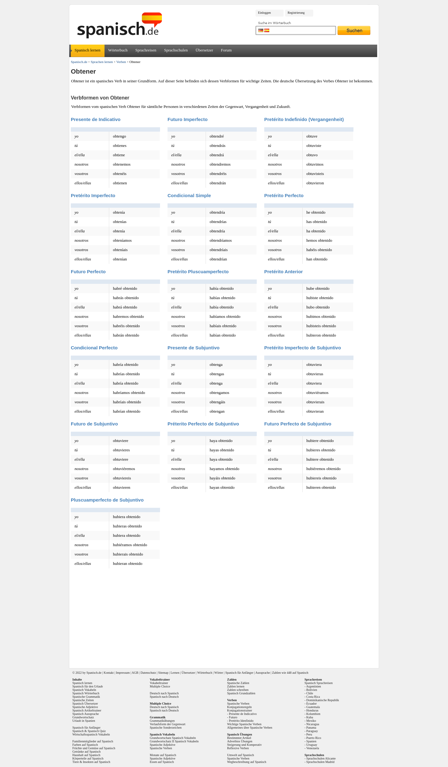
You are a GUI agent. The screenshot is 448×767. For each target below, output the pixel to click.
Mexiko (311, 720)
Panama (311, 727)
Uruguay (311, 744)
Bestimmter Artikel (239, 738)
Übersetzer (204, 50)
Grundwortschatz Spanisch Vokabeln (173, 738)
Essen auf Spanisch (162, 762)
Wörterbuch (118, 50)
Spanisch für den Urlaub (87, 686)
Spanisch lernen (87, 50)
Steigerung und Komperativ (244, 744)
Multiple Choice (160, 686)
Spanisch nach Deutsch (164, 696)
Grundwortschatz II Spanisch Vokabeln (174, 741)
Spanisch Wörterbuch (85, 693)
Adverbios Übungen (239, 741)
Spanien (311, 741)
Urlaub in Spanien (83, 720)
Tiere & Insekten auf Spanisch (91, 762)
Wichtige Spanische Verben (244, 724)
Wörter (218, 672)
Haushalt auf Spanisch (86, 755)
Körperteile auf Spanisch (87, 758)
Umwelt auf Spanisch (240, 755)
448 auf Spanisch (297, 672)
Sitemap (163, 672)
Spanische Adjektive (85, 707)
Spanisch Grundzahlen (241, 693)
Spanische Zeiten (83, 700)
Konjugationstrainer (239, 710)
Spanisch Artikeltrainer (86, 710)
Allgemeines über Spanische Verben (249, 727)
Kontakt (109, 672)
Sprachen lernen (102, 62)
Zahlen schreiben (238, 690)
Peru (309, 734)
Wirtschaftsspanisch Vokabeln (91, 734)
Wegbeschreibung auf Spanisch (246, 762)
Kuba (309, 717)
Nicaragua (312, 724)
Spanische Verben (161, 748)
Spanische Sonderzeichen (166, 727)
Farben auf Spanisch (85, 744)
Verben (121, 62)
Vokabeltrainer (159, 683)
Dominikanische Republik (322, 700)
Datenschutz (148, 672)
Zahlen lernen (235, 686)
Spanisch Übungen (239, 734)
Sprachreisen (145, 50)
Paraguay (312, 731)
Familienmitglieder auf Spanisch (92, 741)
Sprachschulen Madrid (320, 762)
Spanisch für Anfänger (239, 672)
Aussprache (263, 672)
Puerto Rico (313, 738)
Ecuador (311, 703)
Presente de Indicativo (243, 714)
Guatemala (313, 707)
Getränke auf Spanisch (86, 751)
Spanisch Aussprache (85, 714)
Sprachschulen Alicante (321, 758)
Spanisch (92, 672)
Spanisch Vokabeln (84, 690)
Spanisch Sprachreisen (318, 683)
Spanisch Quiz (97, 731)
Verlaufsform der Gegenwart (167, 724)
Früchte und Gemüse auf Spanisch (93, 748)
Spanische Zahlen (238, 683)
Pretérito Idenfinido (241, 720)
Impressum (122, 672)
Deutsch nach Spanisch (164, 693)
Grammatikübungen (162, 720)
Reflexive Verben (238, 748)
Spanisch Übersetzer (85, 703)
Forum (226, 50)
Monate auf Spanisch (163, 755)
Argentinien (313, 686)
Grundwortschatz (83, 717)
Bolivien (311, 690)
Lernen (175, 672)
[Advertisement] (226, 618)
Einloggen (264, 12)
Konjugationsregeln (239, 707)
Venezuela (312, 748)
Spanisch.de (79, 62)
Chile (309, 693)
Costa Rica (313, 696)
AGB (135, 672)
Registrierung (296, 12)
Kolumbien (313, 714)
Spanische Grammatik (86, 696)
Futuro (233, 717)
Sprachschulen (176, 50)
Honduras (312, 710)
